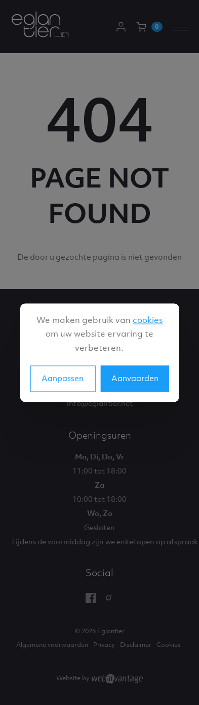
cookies (148, 319)
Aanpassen (63, 378)
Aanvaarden (134, 378)
